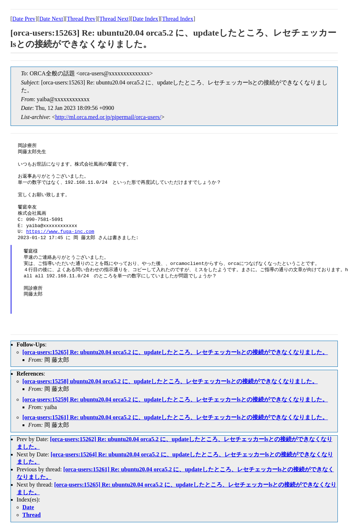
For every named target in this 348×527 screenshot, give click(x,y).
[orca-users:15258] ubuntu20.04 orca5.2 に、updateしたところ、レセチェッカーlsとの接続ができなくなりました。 (170, 381)
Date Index (145, 19)
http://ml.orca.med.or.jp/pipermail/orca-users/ (108, 117)
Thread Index (177, 19)
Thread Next (113, 19)
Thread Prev (81, 19)
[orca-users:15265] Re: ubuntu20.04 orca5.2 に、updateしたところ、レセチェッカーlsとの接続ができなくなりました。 (175, 352)
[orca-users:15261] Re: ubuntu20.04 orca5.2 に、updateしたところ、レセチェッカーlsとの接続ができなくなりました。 (175, 417)
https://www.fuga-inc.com (60, 232)
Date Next (51, 19)
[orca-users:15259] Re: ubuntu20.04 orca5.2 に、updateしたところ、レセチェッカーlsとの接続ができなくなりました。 (175, 399)
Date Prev (24, 19)
